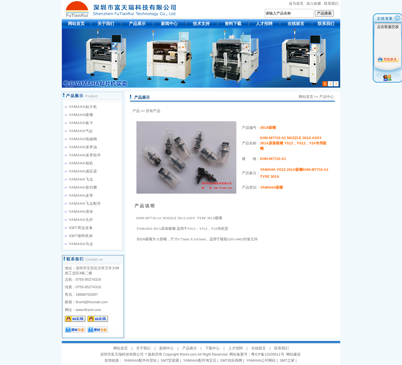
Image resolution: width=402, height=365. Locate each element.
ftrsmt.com (188, 354)
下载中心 (212, 348)
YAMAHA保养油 (83, 147)
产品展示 (137, 23)
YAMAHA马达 (81, 244)
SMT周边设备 (81, 228)
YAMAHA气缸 (81, 131)
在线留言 (296, 23)
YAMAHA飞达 (81, 179)
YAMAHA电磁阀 (83, 139)
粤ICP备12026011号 (267, 354)
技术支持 (201, 23)
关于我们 (105, 23)
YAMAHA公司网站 (261, 360)
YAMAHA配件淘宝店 (199, 360)
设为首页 (296, 3)
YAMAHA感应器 (83, 171)
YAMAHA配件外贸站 (140, 360)
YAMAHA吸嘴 (81, 115)
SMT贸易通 (170, 360)
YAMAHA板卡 (81, 123)
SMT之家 (287, 360)
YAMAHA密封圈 (83, 187)
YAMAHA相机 (81, 163)
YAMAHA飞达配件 (85, 203)
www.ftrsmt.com (88, 310)
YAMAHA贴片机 (83, 107)
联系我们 (331, 3)
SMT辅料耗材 (81, 236)
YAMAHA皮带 (81, 195)
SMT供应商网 (231, 360)
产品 (136, 111)
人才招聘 (264, 23)
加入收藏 (314, 3)
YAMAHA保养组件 (85, 155)
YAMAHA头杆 (81, 220)
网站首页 (76, 23)
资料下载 (233, 23)
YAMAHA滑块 (81, 211)
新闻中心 (169, 23)
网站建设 (293, 354)
